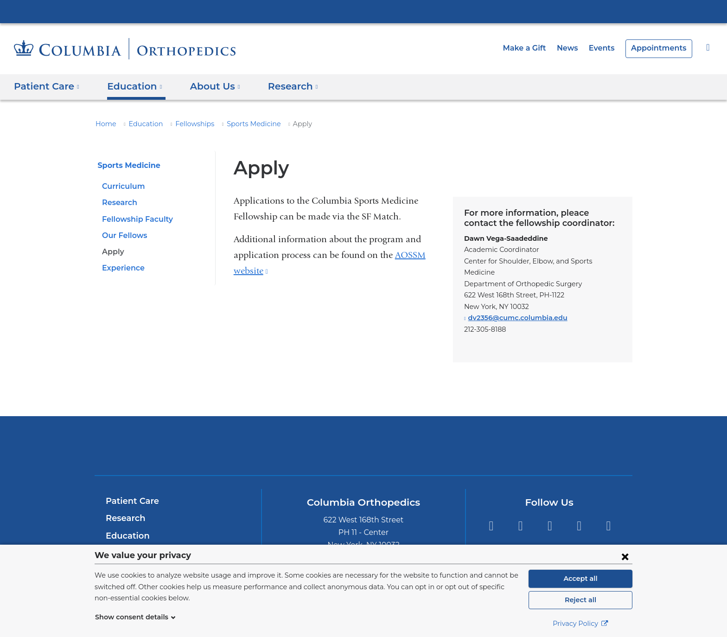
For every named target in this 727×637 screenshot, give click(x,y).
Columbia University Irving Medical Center (363, 11)
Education (140, 124)
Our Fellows (123, 235)
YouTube (608, 514)
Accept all (580, 578)
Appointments (662, 48)
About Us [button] (206, 86)
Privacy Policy (580, 623)
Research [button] (280, 86)
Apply (112, 252)
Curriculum (121, 186)
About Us (124, 542)
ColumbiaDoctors (497, 434)
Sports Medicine (239, 124)
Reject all (580, 600)
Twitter (490, 514)
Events (607, 48)
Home (104, 124)
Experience (121, 268)
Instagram (579, 514)
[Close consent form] (625, 556)
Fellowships (185, 124)
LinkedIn (520, 514)
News (575, 48)
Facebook (549, 514)
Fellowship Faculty (135, 219)
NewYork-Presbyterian (364, 441)
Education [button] (129, 86)
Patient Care (130, 490)
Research (118, 202)
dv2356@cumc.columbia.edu (514, 307)
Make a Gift (534, 48)
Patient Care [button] (45, 86)
